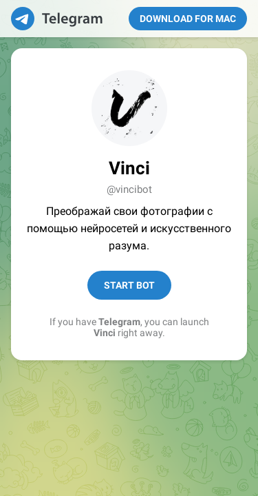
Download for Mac (188, 18)
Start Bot (129, 285)
